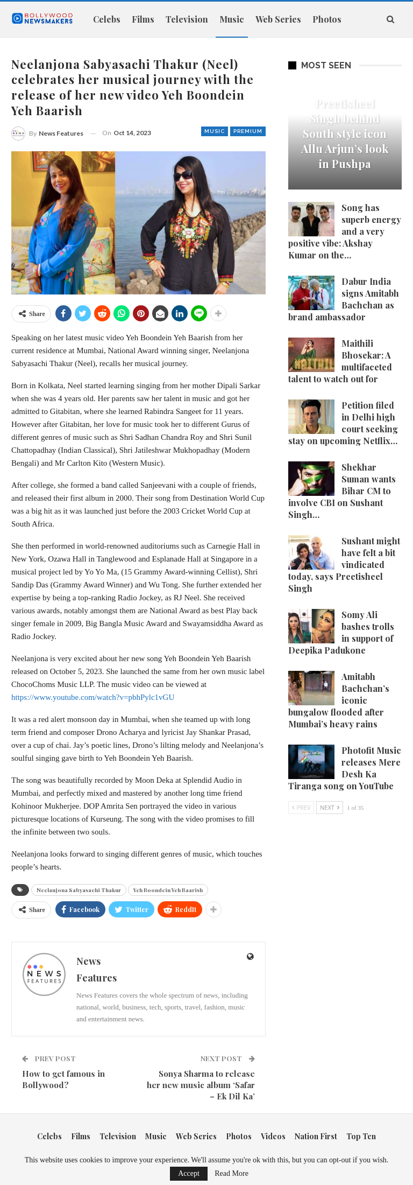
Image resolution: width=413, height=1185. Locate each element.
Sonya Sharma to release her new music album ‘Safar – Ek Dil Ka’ (201, 1085)
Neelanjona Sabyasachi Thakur (79, 890)
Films (143, 19)
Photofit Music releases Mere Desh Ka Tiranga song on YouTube (344, 768)
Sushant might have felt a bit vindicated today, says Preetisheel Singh (344, 564)
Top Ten (361, 1136)
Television (187, 19)
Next (329, 807)
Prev (301, 807)
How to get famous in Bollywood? (63, 1079)
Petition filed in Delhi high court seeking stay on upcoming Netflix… (343, 422)
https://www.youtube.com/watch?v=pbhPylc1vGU (92, 697)
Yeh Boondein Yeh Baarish (168, 890)
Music (231, 19)
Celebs (106, 19)
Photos (239, 1136)
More (323, 19)
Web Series (278, 19)
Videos (273, 1136)
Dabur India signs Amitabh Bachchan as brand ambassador (343, 299)
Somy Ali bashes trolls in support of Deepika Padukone (341, 632)
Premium (247, 131)
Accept (189, 1173)
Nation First (316, 1136)
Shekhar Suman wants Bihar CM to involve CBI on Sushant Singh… (342, 490)
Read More (231, 1173)
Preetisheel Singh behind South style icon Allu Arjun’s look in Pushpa (344, 133)
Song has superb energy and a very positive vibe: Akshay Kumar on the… (344, 231)
